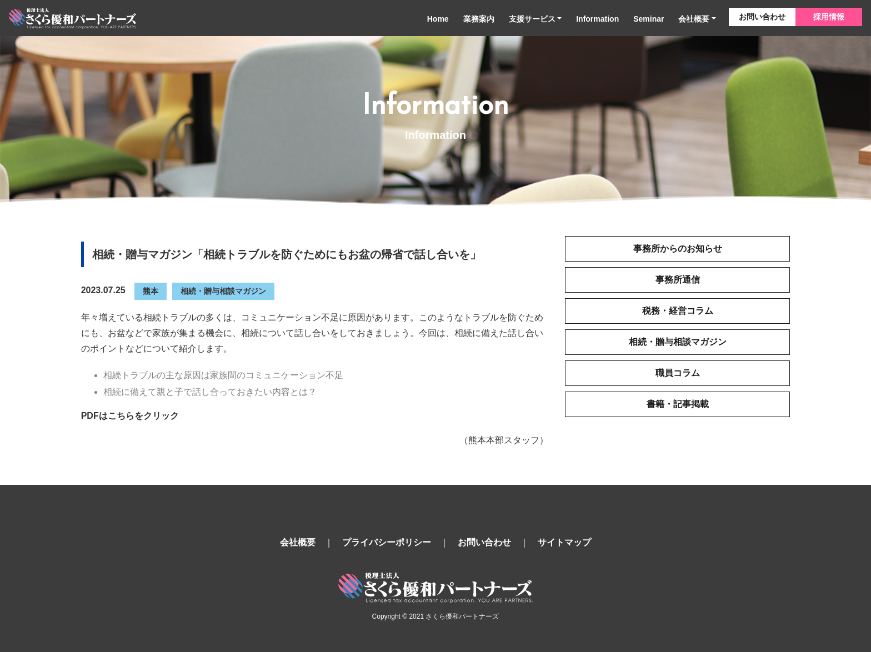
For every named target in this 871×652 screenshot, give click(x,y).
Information (597, 18)
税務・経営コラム (677, 310)
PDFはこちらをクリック (130, 415)
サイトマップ (564, 542)
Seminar (648, 18)
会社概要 (693, 18)
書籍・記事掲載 (678, 404)
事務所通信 (677, 279)
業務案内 (478, 18)
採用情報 (828, 16)
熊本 (150, 291)
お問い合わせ (762, 16)
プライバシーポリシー (386, 542)
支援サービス (532, 18)
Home (438, 18)
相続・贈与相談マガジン (223, 291)
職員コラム (677, 373)
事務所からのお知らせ (677, 248)
